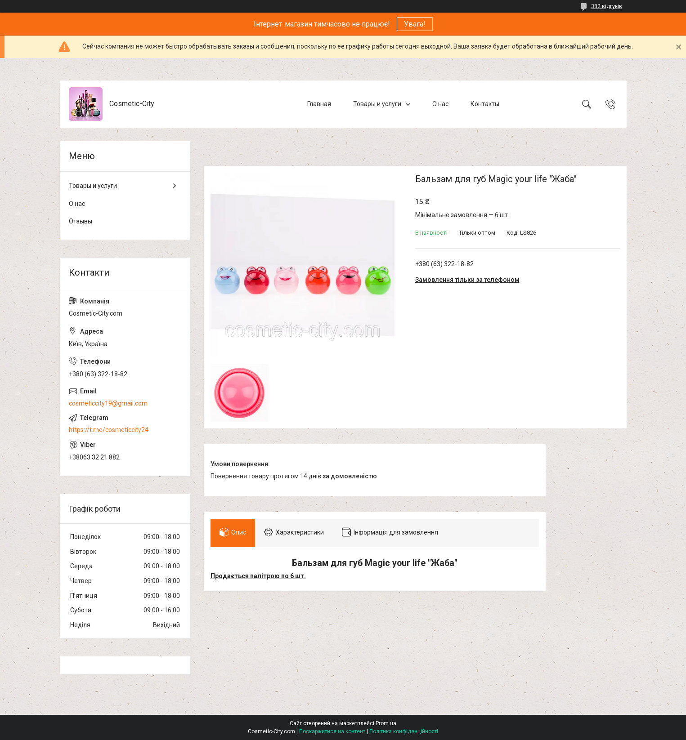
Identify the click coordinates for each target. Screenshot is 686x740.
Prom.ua (386, 723)
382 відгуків (606, 6)
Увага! (415, 24)
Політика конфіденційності (403, 731)
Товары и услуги (377, 103)
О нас (440, 103)
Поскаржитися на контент (332, 731)
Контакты (485, 103)
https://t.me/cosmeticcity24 (108, 429)
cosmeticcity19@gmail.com (108, 403)
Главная (319, 103)
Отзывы (80, 221)
